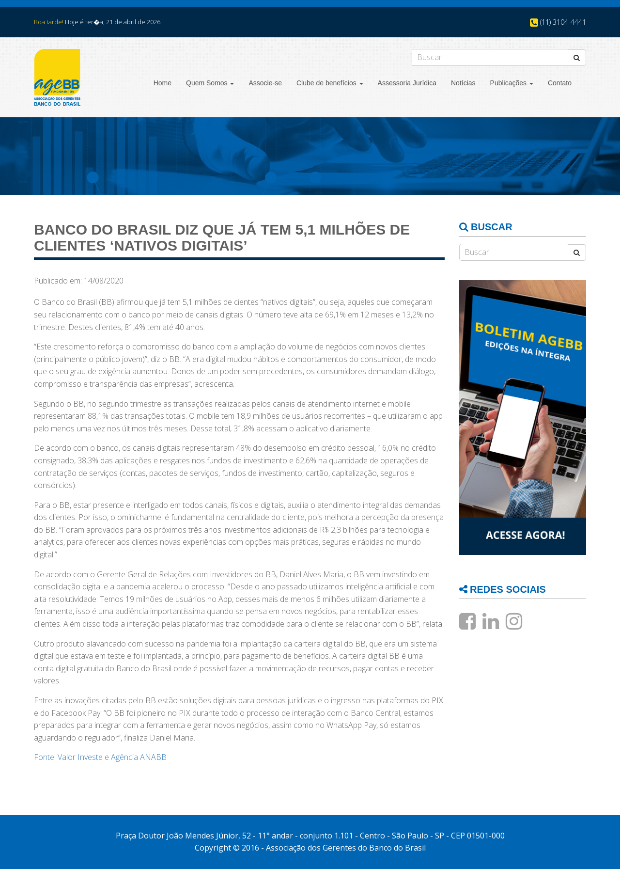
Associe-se (264, 83)
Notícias (463, 83)
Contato (560, 83)
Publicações (511, 83)
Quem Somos (210, 83)
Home (162, 83)
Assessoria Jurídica (407, 83)
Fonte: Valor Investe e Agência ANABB (100, 757)
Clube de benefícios (329, 83)
